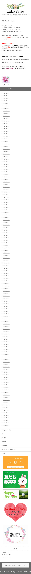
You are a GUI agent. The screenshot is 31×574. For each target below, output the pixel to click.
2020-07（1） (6, 146)
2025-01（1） (6, 118)
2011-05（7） (6, 407)
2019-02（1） (6, 171)
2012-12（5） (6, 359)
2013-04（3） (6, 349)
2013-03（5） (6, 351)
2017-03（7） (6, 230)
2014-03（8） (6, 321)
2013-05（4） (6, 346)
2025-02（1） (6, 116)
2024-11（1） (6, 123)
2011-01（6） (6, 417)
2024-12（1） (6, 121)
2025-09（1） (6, 98)
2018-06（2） (6, 192)
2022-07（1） (6, 133)
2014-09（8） (6, 306)
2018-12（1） (6, 176)
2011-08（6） (6, 400)
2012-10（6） (6, 364)
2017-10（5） (6, 212)
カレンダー (9, 30)
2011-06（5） (6, 405)
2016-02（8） (6, 263)
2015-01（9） (6, 296)
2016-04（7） (6, 258)
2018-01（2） (6, 204)
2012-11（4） (6, 362)
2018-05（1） (6, 194)
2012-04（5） (6, 379)
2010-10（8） (6, 425)
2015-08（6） (6, 278)
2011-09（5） (6, 397)
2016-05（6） (6, 255)
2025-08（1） (6, 100)
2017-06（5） (6, 222)
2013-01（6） (6, 357)
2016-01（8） (6, 265)
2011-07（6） (6, 402)
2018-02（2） (6, 202)
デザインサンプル (6, 430)
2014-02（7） (6, 324)
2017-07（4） (6, 220)
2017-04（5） (6, 227)
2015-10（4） (6, 273)
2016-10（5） (6, 242)
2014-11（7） (6, 301)
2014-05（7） (6, 316)
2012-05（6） (6, 377)
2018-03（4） (6, 199)
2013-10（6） (6, 334)
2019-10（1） (6, 164)
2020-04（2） (6, 154)
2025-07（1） (6, 103)
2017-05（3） (6, 225)
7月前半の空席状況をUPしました (11, 27)
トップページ (5, 84)
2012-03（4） (6, 382)
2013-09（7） (6, 336)
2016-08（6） (6, 247)
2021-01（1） (6, 141)
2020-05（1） (6, 151)
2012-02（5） (6, 384)
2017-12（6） (6, 207)
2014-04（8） (6, 318)
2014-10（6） (6, 303)
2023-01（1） (6, 128)
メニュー (4, 434)
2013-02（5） (6, 354)
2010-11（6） (6, 422)
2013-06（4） (6, 344)
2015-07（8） (6, 280)
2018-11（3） (6, 179)
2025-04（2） (6, 111)
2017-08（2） (6, 217)
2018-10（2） (6, 182)
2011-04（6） (6, 410)
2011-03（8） (6, 412)
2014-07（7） (6, 311)
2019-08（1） (6, 169)
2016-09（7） (6, 245)
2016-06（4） (6, 253)
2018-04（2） (6, 197)
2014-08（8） (6, 308)
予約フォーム (11, 31)
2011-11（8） (6, 392)
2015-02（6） (6, 293)
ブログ (3, 453)
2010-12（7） (6, 420)
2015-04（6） (6, 288)
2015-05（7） (6, 286)
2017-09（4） (6, 215)
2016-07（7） (6, 250)
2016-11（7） (6, 240)
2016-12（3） (6, 237)
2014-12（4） (6, 298)
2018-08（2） (6, 187)
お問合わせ (4, 445)
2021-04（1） (6, 138)
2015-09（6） (6, 275)
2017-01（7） (6, 235)
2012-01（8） (6, 387)
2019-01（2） (6, 174)
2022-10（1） (6, 131)
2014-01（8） (6, 326)
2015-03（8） (6, 291)
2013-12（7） (6, 329)
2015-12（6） (6, 268)
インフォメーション (7, 88)
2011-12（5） (6, 389)
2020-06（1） (6, 149)
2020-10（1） (6, 144)
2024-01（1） (6, 126)
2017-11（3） (6, 209)
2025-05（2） (6, 108)
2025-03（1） (6, 113)
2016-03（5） (6, 260)
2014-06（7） (6, 313)
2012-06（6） (6, 374)
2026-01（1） (6, 93)
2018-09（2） (6, 184)
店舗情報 (4, 441)
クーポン (4, 437)
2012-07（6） (6, 372)
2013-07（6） (6, 341)
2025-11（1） (6, 95)
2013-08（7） (6, 339)
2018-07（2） (6, 189)
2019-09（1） (6, 166)
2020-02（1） (6, 156)
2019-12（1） (6, 161)
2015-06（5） (6, 283)
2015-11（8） (6, 270)
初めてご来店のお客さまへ (9, 449)
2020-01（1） (6, 159)
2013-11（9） (6, 331)
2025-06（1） (6, 105)
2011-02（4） (6, 415)
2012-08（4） (6, 369)
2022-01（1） (6, 136)
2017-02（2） (6, 232)
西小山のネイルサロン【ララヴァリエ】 (13, 571)
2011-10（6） (6, 395)
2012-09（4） (6, 367)
